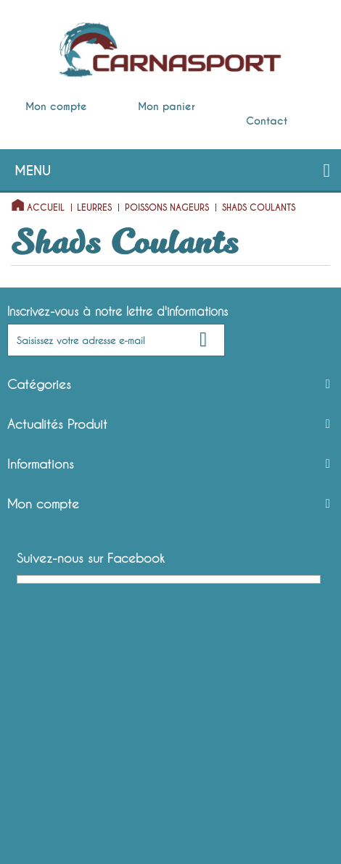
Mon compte (56, 106)
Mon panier (166, 106)
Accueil (46, 208)
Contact (266, 120)
